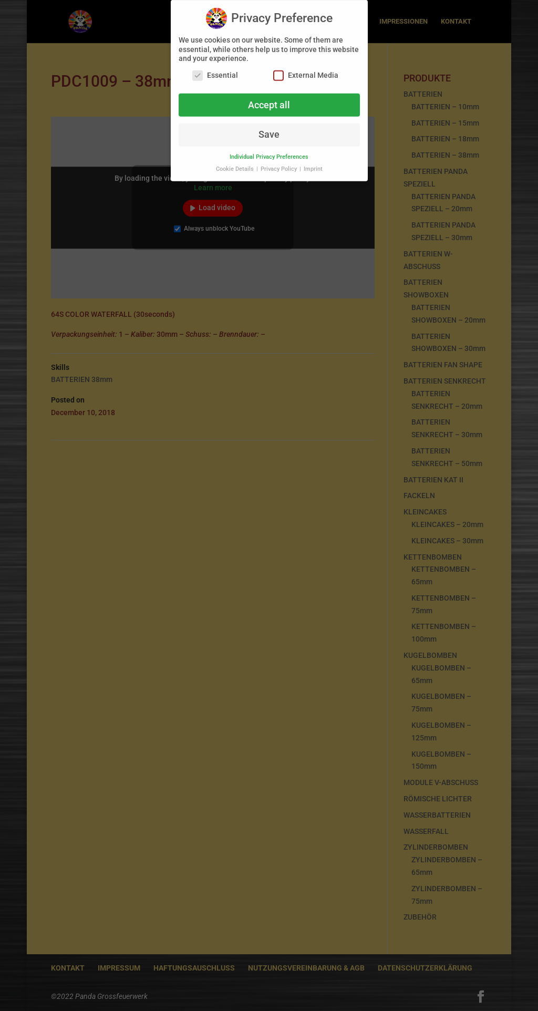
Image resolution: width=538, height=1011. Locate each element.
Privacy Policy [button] (279, 163)
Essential (215, 70)
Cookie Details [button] (235, 163)
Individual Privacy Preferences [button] (269, 151)
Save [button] (269, 129)
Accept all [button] (269, 99)
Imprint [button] (313, 163)
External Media (305, 70)
